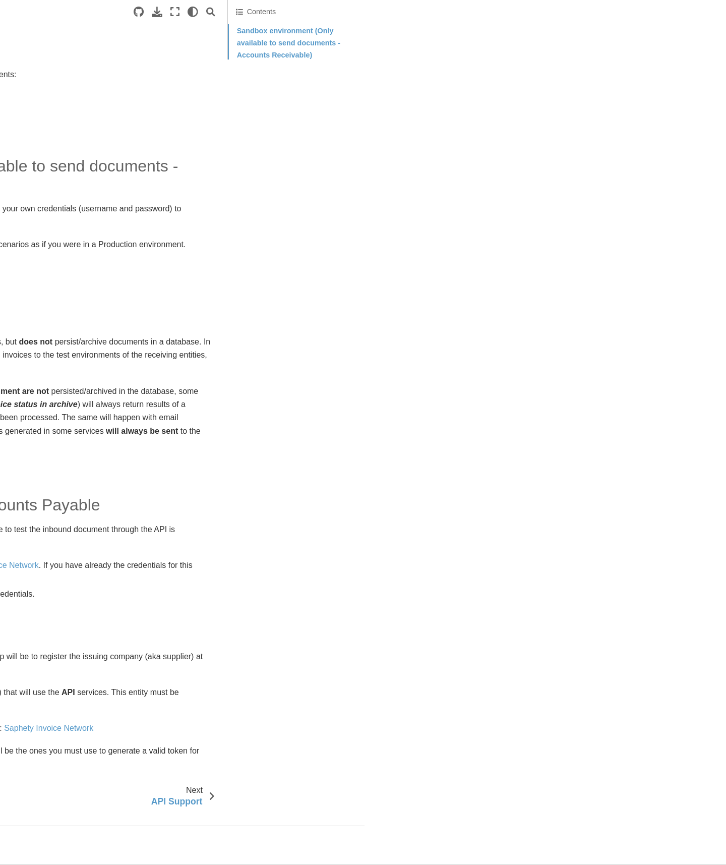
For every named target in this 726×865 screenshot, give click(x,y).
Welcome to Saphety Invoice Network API (76, 56)
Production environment (627, 95)
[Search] (564, 12)
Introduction (37, 78)
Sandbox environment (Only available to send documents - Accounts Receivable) (642, 43)
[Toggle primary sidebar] (166, 12)
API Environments (55, 110)
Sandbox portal (341, 480)
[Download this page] (510, 12)
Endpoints (32, 142)
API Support (44, 127)
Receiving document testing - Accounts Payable (636, 75)
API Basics (41, 94)
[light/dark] (546, 12)
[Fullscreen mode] (528, 12)
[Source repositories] (492, 12)
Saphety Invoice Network (401, 578)
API (327, 607)
